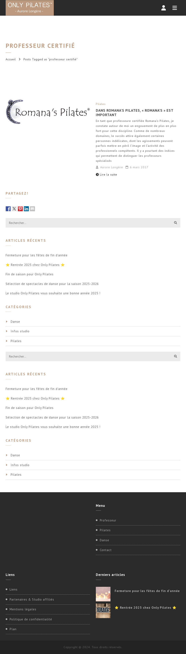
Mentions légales (23, 609)
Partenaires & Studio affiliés (32, 599)
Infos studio (20, 331)
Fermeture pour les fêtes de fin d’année (37, 255)
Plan (13, 629)
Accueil (11, 59)
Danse (15, 322)
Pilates (101, 104)
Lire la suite (106, 174)
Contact (106, 550)
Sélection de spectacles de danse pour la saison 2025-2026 (52, 284)
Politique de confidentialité (31, 619)
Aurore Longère (111, 167)
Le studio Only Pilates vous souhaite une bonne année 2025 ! (53, 293)
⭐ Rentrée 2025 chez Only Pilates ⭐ (35, 265)
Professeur (108, 520)
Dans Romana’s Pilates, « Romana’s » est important (134, 112)
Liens (14, 589)
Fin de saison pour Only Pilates (30, 274)
